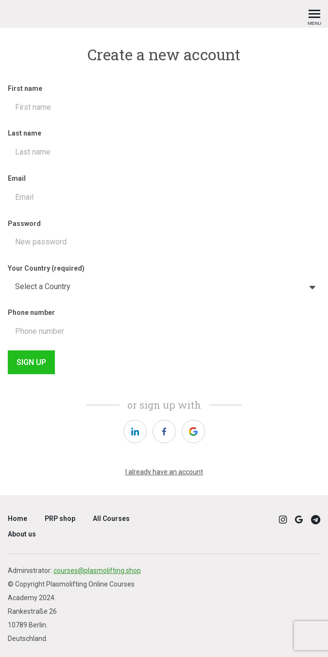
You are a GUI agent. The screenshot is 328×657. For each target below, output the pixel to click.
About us (22, 534)
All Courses (111, 518)
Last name (164, 146)
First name (164, 102)
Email (164, 191)
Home (17, 518)
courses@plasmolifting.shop (97, 570)
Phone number (164, 326)
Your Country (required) (164, 281)
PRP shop (60, 518)
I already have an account (164, 472)
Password (164, 237)
